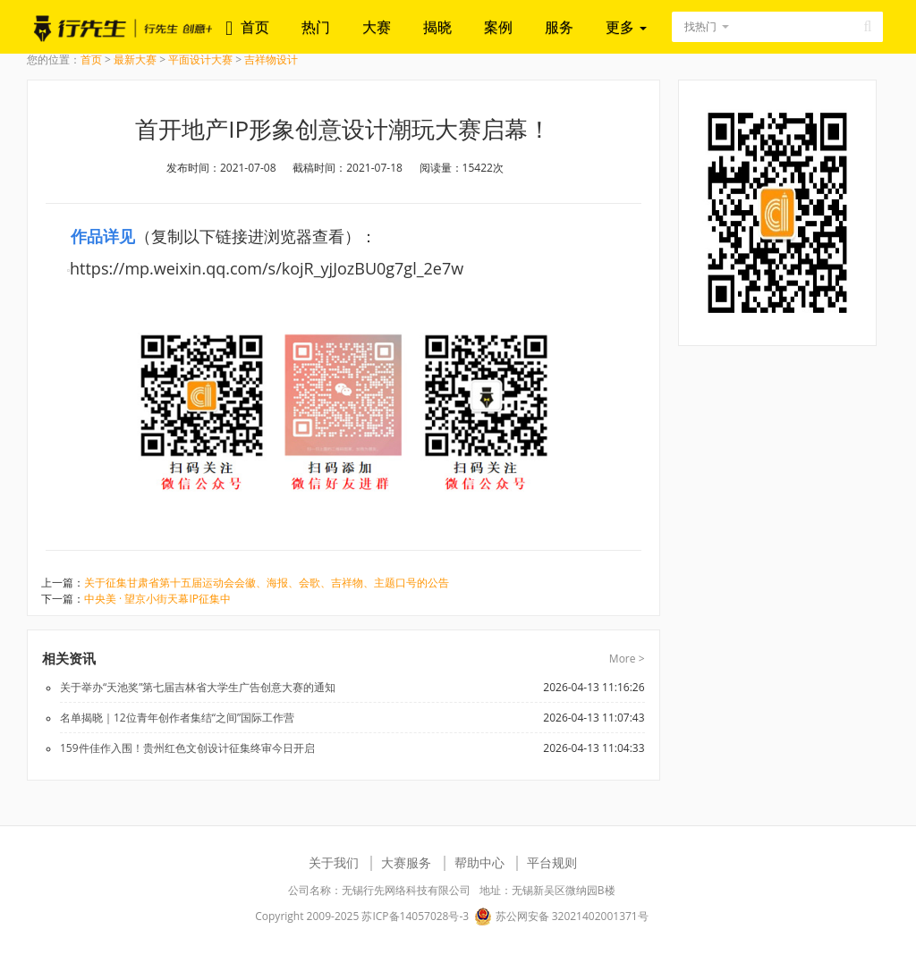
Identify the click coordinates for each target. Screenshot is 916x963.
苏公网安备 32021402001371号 (561, 916)
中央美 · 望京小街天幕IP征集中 (157, 598)
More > (627, 658)
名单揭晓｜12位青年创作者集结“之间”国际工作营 (177, 717)
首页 (255, 27)
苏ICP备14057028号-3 (415, 916)
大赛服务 (406, 862)
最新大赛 (135, 59)
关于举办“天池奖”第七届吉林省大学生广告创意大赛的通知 (197, 687)
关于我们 (334, 862)
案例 (498, 27)
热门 (315, 27)
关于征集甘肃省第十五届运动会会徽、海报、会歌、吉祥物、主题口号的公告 (266, 582)
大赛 (376, 27)
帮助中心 (479, 862)
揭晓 (437, 27)
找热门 (700, 26)
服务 (559, 27)
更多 (626, 27)
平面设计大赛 (200, 59)
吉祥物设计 (271, 59)
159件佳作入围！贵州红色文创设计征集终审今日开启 (187, 748)
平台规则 (552, 862)
